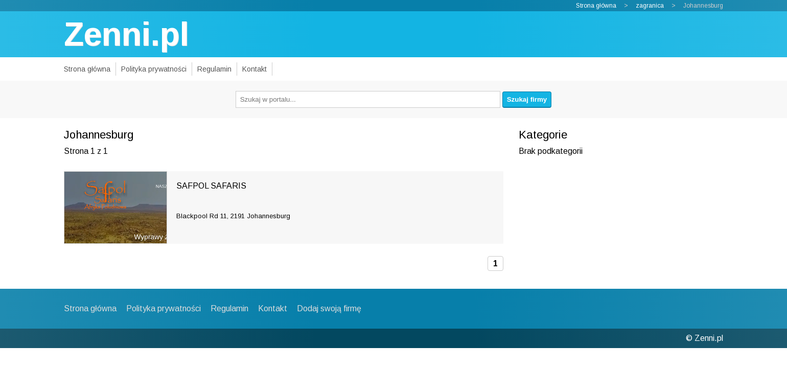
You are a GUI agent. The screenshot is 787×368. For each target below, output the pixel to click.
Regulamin (214, 69)
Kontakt (254, 69)
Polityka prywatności (154, 69)
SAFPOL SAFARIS (211, 185)
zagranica (650, 5)
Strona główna (596, 5)
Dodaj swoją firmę (329, 308)
